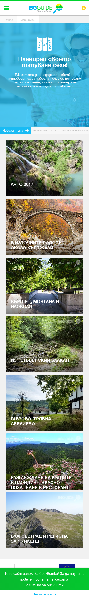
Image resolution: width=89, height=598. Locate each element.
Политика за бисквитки (44, 585)
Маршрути (27, 19)
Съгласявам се (44, 594)
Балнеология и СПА (44, 130)
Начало (8, 19)
